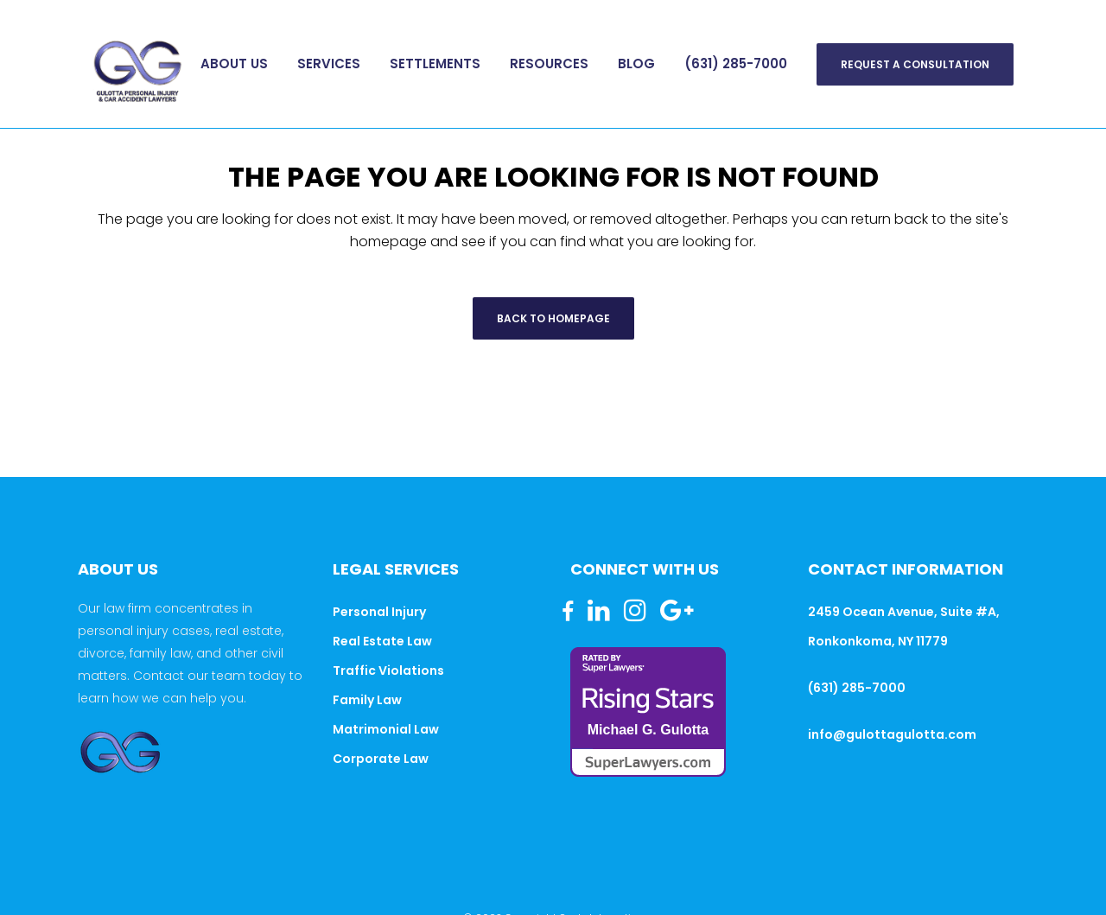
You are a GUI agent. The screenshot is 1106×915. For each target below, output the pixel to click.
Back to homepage (553, 318)
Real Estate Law (382, 641)
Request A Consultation (915, 64)
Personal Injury (379, 611)
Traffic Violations (388, 670)
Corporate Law (381, 758)
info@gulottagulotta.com (892, 734)
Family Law (367, 699)
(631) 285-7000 (857, 687)
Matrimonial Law (386, 729)
